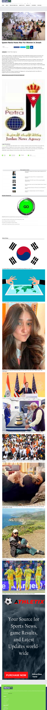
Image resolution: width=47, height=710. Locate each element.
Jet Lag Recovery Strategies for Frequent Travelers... (9, 222)
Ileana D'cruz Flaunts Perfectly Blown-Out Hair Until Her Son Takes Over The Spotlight (22, 370)
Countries (34, 5)
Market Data (21, 5)
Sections (39, 5)
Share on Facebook (16, 47)
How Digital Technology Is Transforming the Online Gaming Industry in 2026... (13, 219)
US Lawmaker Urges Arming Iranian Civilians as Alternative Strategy (20, 302)
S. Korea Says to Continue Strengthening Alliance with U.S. (17, 268)
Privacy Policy (6, 698)
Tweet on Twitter (23, 47)
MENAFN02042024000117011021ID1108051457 (13, 75)
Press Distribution (13, 5)
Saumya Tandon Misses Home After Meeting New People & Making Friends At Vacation (22, 558)
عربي (25, 3)
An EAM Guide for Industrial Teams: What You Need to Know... (11, 224)
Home (3, 5)
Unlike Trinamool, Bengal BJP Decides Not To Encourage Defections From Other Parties (23, 460)
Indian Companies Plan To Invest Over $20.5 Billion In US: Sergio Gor (20, 397)
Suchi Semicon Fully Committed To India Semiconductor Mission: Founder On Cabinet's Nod (22, 432)
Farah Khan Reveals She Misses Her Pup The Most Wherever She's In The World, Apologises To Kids (23, 506)
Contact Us (5, 700)
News (7, 5)
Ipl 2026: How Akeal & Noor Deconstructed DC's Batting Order (18, 592)
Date (3, 46)
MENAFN (4, 51)
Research (28, 5)
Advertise (5, 701)
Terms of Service (6, 697)
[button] (27, 3)
